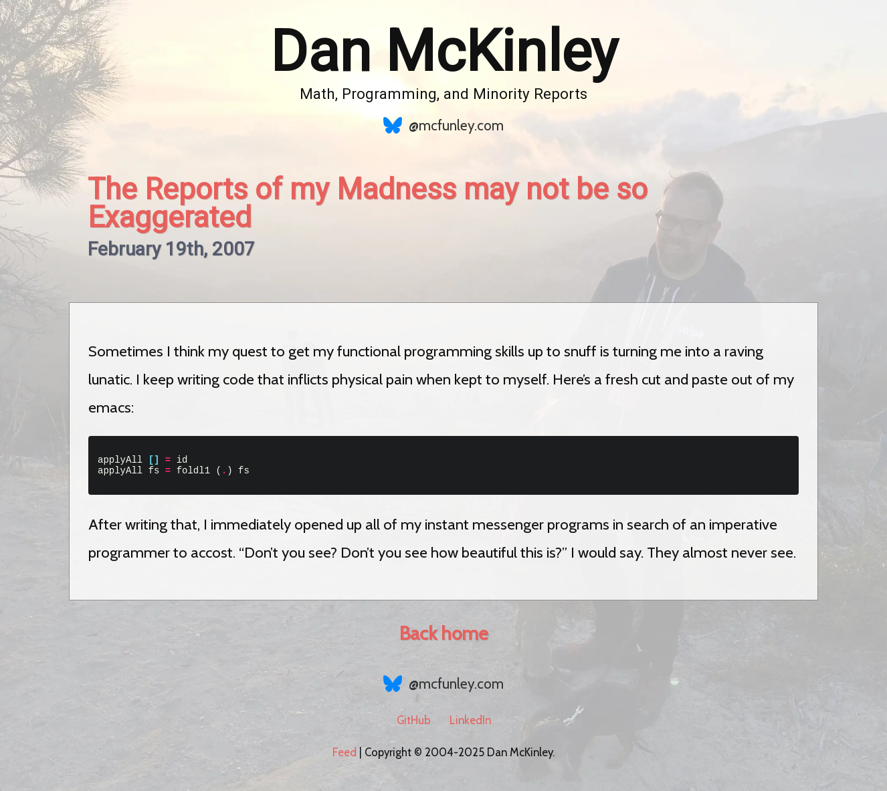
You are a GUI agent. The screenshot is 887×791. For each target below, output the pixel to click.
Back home (443, 637)
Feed (344, 756)
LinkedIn (470, 724)
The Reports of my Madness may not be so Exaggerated (368, 203)
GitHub (414, 724)
